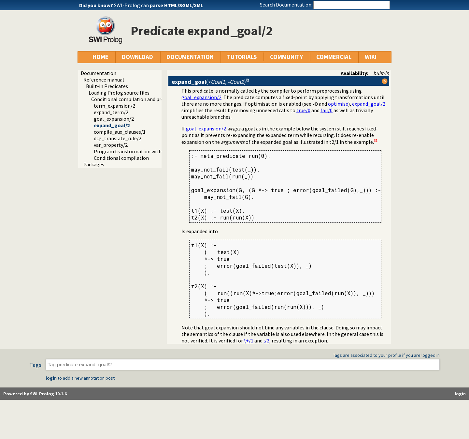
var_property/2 (111, 145)
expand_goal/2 (112, 125)
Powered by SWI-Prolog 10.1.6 (35, 394)
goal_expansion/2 (114, 118)
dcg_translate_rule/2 (117, 138)
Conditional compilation (121, 158)
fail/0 (326, 110)
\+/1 (248, 340)
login (51, 378)
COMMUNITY (286, 57)
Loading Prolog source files (119, 92)
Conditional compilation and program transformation (152, 99)
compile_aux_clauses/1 (120, 132)
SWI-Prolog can (158, 5)
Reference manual (103, 79)
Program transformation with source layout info (148, 151)
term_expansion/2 (114, 105)
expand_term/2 (111, 112)
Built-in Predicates (107, 86)
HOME (100, 57)
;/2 (266, 340)
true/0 (303, 110)
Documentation (98, 73)
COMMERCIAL (333, 57)
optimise (338, 103)
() (209, 81)
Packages (93, 164)
